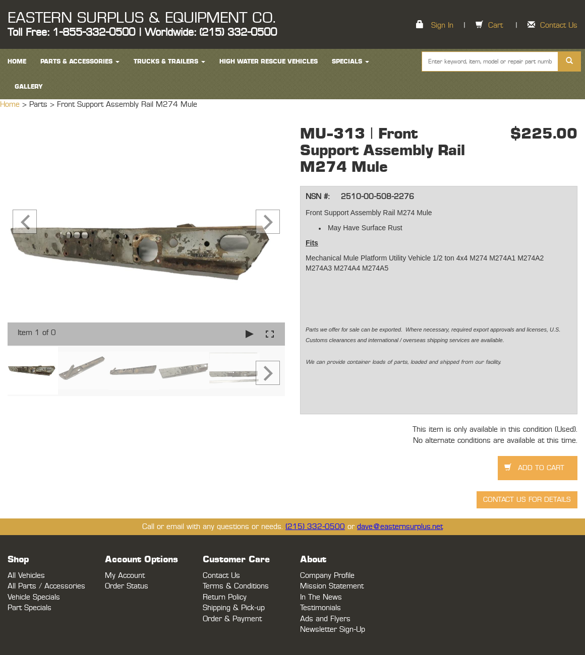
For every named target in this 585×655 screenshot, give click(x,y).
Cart (495, 25)
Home (11, 104)
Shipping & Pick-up (234, 608)
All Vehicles (26, 575)
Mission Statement (332, 586)
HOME (17, 61)
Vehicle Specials (34, 597)
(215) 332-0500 (315, 527)
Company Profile (327, 575)
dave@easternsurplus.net (400, 527)
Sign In (442, 25)
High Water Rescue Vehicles (268, 61)
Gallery (29, 87)
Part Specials (29, 608)
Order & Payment (232, 619)
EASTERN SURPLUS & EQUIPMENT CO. (141, 18)
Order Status (126, 586)
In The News (321, 597)
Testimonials (320, 608)
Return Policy (225, 597)
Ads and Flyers (325, 619)
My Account (125, 575)
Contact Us (558, 25)
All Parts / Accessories (46, 586)
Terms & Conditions (236, 586)
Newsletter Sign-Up (332, 629)
